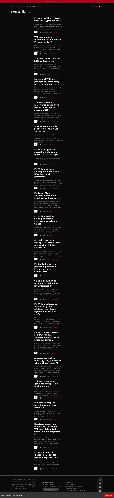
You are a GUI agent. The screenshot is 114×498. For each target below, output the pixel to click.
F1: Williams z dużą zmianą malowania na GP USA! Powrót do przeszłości (47, 173)
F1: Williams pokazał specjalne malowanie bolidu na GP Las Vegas (46, 152)
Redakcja (44, 53)
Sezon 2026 (21, 6)
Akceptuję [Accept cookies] (108, 495)
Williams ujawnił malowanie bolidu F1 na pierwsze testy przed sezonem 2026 (46, 106)
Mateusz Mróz (45, 74)
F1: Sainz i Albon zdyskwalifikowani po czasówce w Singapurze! (47, 195)
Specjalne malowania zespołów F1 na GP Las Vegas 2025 (46, 129)
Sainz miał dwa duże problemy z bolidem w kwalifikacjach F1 (46, 283)
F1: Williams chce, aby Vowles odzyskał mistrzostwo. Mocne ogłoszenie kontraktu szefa (45, 309)
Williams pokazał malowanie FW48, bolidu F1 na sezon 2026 (47, 39)
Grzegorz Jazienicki (47, 32)
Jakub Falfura (45, 447)
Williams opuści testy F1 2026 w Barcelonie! (47, 59)
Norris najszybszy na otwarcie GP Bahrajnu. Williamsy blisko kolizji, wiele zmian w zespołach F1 (47, 429)
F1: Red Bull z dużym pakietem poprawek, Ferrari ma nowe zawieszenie (45, 268)
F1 (35, 32)
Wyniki (29, 6)
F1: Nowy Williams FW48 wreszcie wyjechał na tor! (47, 19)
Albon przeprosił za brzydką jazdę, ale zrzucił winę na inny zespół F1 (47, 360)
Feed (13, 6)
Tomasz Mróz (45, 353)
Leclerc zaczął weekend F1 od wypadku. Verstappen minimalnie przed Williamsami (46, 336)
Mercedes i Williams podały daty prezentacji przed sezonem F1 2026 (46, 81)
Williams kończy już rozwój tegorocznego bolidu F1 (45, 405)
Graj (33, 6)
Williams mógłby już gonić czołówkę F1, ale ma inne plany (46, 384)
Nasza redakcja (49, 490)
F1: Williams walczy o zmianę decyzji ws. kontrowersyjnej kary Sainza (45, 220)
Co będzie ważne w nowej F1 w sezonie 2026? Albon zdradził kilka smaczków (47, 244)
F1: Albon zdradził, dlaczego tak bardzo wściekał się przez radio (46, 455)
